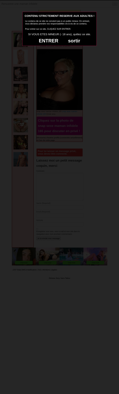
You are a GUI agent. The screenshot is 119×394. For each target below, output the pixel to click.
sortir (74, 40)
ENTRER (48, 40)
